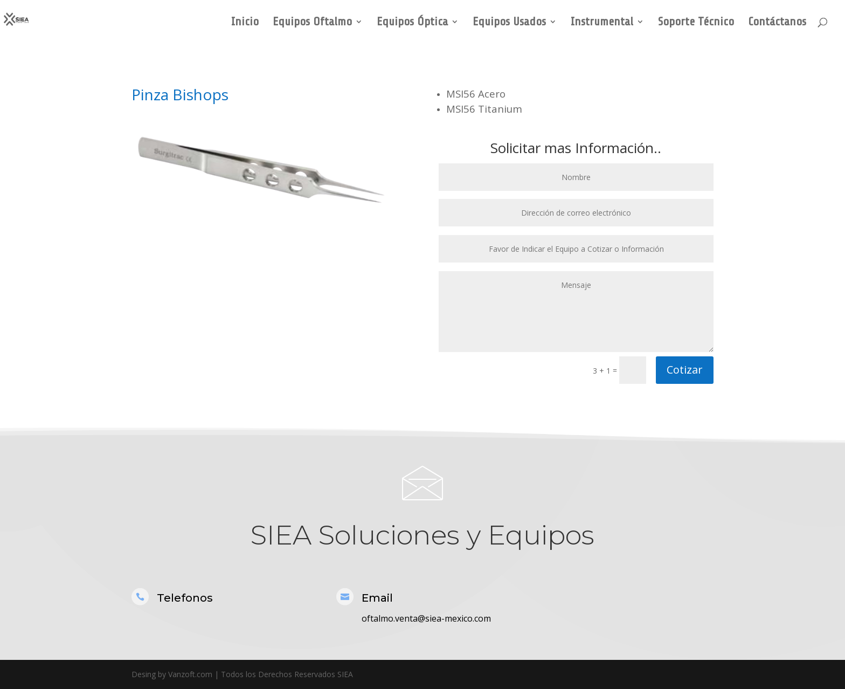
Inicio (245, 23)
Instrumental (602, 23)
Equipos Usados (509, 23)
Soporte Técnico (696, 23)
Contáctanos (777, 23)
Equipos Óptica (412, 23)
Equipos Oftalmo (312, 23)
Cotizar (685, 369)
